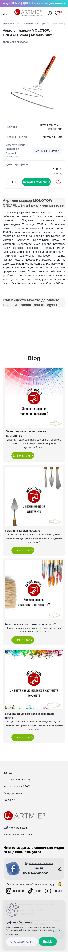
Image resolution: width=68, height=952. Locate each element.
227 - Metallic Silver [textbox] (46, 150)
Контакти (9, 799)
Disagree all (22, 941)
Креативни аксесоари (33, 23)
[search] (49, 13)
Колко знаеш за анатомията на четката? (30, 624)
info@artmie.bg (17, 827)
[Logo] (28, 12)
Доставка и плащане (17, 779)
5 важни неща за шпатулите (22, 530)
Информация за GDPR (18, 834)
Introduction (9, 23)
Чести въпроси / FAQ (17, 786)
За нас (8, 772)
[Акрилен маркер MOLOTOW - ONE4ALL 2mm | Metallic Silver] (34, 80)
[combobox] (47, 150)
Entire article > (23, 455)
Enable (47, 941)
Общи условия (13, 793)
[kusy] (12, 182)
